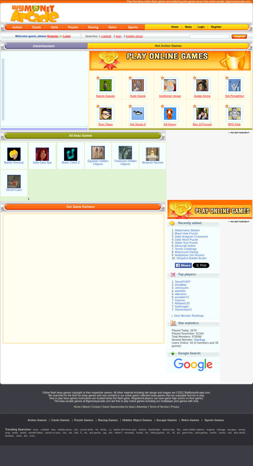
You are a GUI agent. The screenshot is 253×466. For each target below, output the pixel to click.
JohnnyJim (182, 287)
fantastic (9, 436)
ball (76, 432)
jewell (23, 432)
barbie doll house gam (124, 429)
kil (173, 432)
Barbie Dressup (14, 162)
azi (178, 432)
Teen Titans (105, 124)
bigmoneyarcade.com (238, 1)
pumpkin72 (182, 297)
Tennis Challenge (186, 248)
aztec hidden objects (193, 429)
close (19, 436)
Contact (96, 406)
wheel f (118, 432)
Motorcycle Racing (186, 252)
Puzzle (73, 27)
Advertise (142, 406)
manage (221, 429)
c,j (110, 429)
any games (95, 432)
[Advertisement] (156, 13)
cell (76, 429)
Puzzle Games (83, 420)
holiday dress (134, 36)
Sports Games (214, 420)
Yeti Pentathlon (234, 95)
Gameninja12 (183, 309)
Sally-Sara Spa (42, 162)
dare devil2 (239, 432)
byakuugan (182, 306)
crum (32, 436)
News (188, 27)
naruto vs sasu (52, 432)
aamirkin (180, 290)
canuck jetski (86, 429)
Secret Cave (14, 189)
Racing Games (108, 420)
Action (17, 27)
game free (187, 432)
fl (81, 432)
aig (104, 432)
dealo (15, 432)
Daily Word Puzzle (186, 239)
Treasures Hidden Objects (125, 162)
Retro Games (190, 420)
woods (241, 429)
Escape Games (167, 420)
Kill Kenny (170, 124)
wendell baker (35, 432)
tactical (142, 429)
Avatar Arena (202, 95)
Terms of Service (159, 406)
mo (147, 432)
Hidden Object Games (137, 420)
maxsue (180, 300)
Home (175, 27)
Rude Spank (138, 95)
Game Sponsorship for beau (118, 406)
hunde (139, 432)
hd (96, 429)
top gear (231, 429)
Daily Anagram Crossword (191, 236)
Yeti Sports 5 (138, 124)
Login (201, 27)
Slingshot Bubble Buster (191, 258)
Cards (36, 27)
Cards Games (60, 420)
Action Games (37, 420)
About (86, 406)
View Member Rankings (189, 315)
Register (216, 27)
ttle (25, 436)
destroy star (168, 429)
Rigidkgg (199, 339)
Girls (54, 27)
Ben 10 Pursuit (202, 124)
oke (110, 432)
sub (230, 432)
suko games (201, 432)
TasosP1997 (183, 281)
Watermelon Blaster (187, 230)
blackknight (154, 429)
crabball (106, 36)
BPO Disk (234, 124)
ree (70, 432)
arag (7, 432)
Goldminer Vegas (170, 95)
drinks (103, 429)
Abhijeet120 (182, 303)
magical (210, 429)
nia (85, 432)
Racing (93, 27)
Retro (113, 27)
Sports (133, 27)
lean (118, 36)
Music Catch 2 (71, 162)
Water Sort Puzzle (186, 242)
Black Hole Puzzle (186, 233)
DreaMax (180, 284)
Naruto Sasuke (105, 95)
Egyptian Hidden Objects (98, 162)
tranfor (213, 432)
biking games (157, 432)
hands (222, 432)
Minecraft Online (185, 245)
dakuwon (180, 294)
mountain (129, 432)
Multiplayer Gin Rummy (189, 255)
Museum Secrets (153, 162)
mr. (168, 432)
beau (35, 429)
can (65, 432)
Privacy (175, 406)
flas (179, 429)
